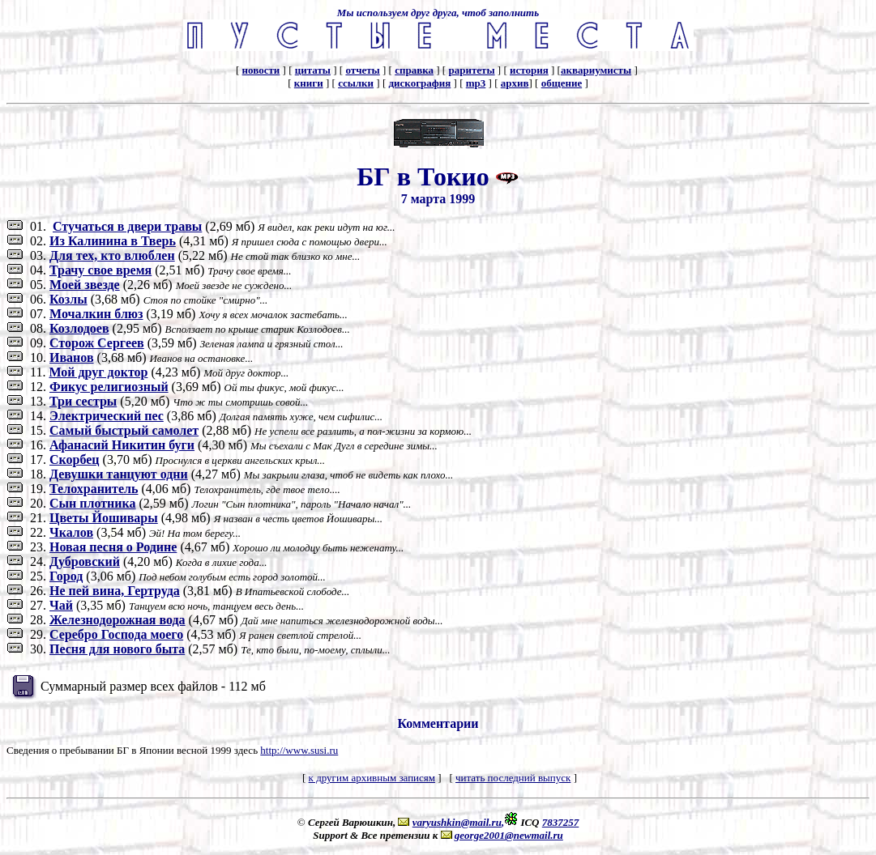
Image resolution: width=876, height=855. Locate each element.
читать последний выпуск (512, 778)
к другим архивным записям (372, 778)
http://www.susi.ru (299, 750)
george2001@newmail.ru (509, 835)
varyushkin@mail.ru (457, 822)
